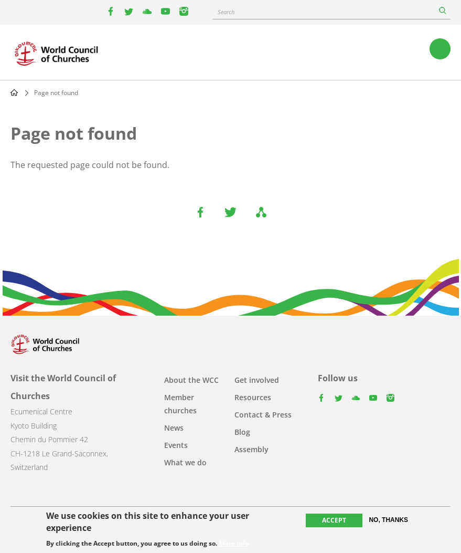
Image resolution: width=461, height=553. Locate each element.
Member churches (180, 403)
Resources (252, 397)
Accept (334, 520)
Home (14, 92)
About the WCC (191, 380)
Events (176, 445)
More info (234, 543)
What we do (185, 462)
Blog (242, 432)
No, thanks (388, 520)
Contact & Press (263, 415)
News (174, 428)
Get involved (256, 380)
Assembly (251, 449)
